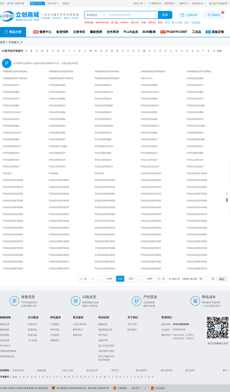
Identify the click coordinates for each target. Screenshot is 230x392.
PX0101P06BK (11, 105)
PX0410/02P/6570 (13, 187)
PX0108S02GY (195, 146)
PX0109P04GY (57, 159)
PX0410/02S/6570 (151, 193)
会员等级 (4, 340)
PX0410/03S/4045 (197, 207)
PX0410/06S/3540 (13, 254)
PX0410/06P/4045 (151, 241)
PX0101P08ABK (104, 105)
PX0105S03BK (57, 119)
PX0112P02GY (195, 159)
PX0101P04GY (195, 98)
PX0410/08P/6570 (197, 268)
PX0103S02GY (103, 112)
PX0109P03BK (195, 153)
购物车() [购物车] (155, 3)
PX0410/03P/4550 (105, 200)
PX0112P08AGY (104, 166)
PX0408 (53, 173)
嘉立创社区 (92, 370)
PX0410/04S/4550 (59, 234)
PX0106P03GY (195, 132)
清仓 (186, 22)
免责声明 (103, 340)
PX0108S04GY (57, 153)
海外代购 (54, 329)
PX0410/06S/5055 (151, 254)
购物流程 (4, 329)
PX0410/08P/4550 (13, 268)
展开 (226, 370)
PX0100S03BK (57, 85)
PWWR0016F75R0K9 (15, 78)
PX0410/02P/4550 (59, 180)
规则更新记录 (105, 329)
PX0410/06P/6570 (151, 248)
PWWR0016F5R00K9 (107, 71)
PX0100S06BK (11, 91)
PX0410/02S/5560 (59, 193)
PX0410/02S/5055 (13, 193)
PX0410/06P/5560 (59, 248)
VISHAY (124, 22)
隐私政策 (103, 324)
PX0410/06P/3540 (105, 241)
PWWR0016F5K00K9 (61, 71)
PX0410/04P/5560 (13, 227)
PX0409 (99, 173)
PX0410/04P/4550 (151, 220)
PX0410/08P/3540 (151, 261)
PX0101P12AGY (12, 112)
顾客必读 (4, 324)
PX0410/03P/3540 (13, 200)
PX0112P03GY (11, 166)
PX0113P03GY (195, 166)
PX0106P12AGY (104, 146)
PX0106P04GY (57, 139)
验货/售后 (78, 329)
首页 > (4, 42)
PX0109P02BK (103, 153)
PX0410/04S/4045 (13, 234)
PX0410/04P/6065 (59, 227)
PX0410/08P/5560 (105, 268)
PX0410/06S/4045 (59, 254)
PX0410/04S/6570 (13, 241)
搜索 (165, 14)
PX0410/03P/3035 (197, 193)
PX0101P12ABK (196, 105)
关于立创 (132, 324)
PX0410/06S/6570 (59, 261)
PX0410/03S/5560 (105, 214)
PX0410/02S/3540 (105, 187)
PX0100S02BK (195, 78)
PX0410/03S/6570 (197, 214)
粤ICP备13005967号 (98, 388)
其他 (219, 51)
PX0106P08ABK (196, 139)
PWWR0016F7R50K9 (61, 78)
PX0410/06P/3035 (59, 241)
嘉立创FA (190, 370)
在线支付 (32, 324)
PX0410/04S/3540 (197, 227)
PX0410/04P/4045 (105, 220)
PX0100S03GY (103, 85)
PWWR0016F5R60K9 (153, 71)
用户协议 (103, 335)
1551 (131, 278)
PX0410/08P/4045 (197, 261)
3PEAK (152, 22)
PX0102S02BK (57, 112)
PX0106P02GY (103, 132)
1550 (120, 278)
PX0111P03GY (149, 159)
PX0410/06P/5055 (13, 248)
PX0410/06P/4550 (197, 241)
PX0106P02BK (57, 132)
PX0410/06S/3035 (197, 248)
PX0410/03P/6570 (59, 207)
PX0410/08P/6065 (151, 268)
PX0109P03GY (11, 159)
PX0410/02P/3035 (151, 173)
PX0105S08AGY (150, 125)
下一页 (161, 279)
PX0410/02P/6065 (197, 180)
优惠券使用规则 (8, 351)
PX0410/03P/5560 (197, 200)
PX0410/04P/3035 (13, 220)
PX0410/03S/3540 (151, 207)
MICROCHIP (102, 22)
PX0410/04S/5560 (151, 234)
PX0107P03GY (149, 146)
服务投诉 (77, 335)
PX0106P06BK (103, 139)
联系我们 (132, 329)
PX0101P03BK (57, 98)
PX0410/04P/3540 (59, 220)
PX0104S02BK (149, 112)
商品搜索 (4, 335)
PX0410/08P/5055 (59, 268)
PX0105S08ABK (104, 125)
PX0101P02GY (11, 98)
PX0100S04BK (149, 85)
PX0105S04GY (195, 119)
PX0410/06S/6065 (13, 261)
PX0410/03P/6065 (13, 207)
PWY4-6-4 (146, 78)
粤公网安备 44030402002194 (71, 388)
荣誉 (160, 22)
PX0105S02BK (195, 112)
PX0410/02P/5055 (105, 180)
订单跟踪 (54, 335)
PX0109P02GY (149, 153)
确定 (222, 278)
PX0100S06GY (57, 91)
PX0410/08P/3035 (105, 261)
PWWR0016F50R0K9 (15, 71)
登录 (11, 3)
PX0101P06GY (57, 105)
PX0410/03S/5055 (59, 214)
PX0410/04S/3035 (151, 227)
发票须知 (32, 329)
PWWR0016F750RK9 (199, 71)
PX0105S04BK (149, 119)
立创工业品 (67, 370)
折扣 (167, 22)
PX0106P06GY (149, 139)
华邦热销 (88, 22)
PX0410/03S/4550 (13, 214)
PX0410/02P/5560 (151, 180)
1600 (149, 278)
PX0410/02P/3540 (197, 173)
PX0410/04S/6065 (197, 234)
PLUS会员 (5, 345)
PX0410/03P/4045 (59, 200)
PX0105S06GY (57, 125)
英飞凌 (114, 22)
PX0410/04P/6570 (105, 227)
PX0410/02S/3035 (59, 187)
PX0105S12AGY (12, 132)
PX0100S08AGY (104, 91)
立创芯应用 (18, 370)
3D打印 (115, 370)
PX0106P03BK (149, 132)
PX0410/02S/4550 (197, 187)
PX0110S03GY (103, 159)
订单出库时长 (80, 324)
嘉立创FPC (141, 370)
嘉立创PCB (166, 370)
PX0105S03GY (103, 119)
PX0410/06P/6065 (105, 248)
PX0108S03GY (11, 153)
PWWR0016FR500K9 (107, 78)
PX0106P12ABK (58, 146)
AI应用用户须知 (106, 351)
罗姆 (143, 22)
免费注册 (19, 3)
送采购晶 (195, 22)
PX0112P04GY (57, 166)
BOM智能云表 (7, 356)
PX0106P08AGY (12, 146)
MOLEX (135, 22)
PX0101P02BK (195, 91)
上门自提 (32, 340)
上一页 (83, 279)
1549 (109, 278)
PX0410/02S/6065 (105, 193)
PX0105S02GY (11, 119)
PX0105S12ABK (196, 125)
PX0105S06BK (11, 125)
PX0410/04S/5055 (105, 234)
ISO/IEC (136, 388)
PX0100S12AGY (150, 91)
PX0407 (7, 173)
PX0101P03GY (103, 98)
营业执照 (160, 388)
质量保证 (54, 340)
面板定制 (41, 370)
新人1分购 (177, 22)
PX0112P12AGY (150, 166)
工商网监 (122, 388)
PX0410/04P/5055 (197, 220)
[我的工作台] (37, 3)
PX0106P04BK (11, 139)
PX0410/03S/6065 (151, 214)
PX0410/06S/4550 (105, 254)
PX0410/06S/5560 (197, 254)
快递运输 (32, 335)
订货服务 (54, 324)
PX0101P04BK (149, 98)
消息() (66, 3)
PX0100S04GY (195, 85)
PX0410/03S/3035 (105, 207)
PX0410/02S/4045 (151, 187)
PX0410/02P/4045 (13, 180)
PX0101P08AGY (150, 105)
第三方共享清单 (106, 345)
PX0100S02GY (11, 85)
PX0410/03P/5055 (151, 200)
